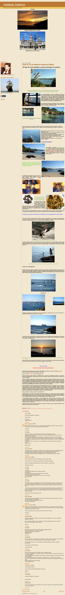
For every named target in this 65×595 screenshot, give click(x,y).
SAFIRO (26, 537)
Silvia (26, 527)
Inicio (44, 591)
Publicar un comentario (25, 589)
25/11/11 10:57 (27, 587)
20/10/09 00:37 (27, 581)
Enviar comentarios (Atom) (32, 593)
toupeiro (26, 574)
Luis (26, 468)
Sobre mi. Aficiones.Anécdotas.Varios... (46, 408)
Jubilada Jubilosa (14, 4)
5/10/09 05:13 (27, 563)
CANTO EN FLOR (28, 457)
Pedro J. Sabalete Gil (29, 423)
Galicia (26, 408)
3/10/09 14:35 (27, 535)
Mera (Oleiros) (39, 408)
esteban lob (27, 516)
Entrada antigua (61, 591)
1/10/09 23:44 (27, 503)
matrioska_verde (28, 565)
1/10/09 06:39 (27, 422)
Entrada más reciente (26, 591)
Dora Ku (26, 550)
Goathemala (60, 371)
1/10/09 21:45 (27, 479)
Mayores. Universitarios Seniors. (32, 408)
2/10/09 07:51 (27, 514)
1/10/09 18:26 (27, 455)
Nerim (26, 480)
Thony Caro (27, 448)
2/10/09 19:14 (27, 526)
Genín (26, 432)
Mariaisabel (27, 496)
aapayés (26, 413)
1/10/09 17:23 (27, 447)
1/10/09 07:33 (27, 430)
